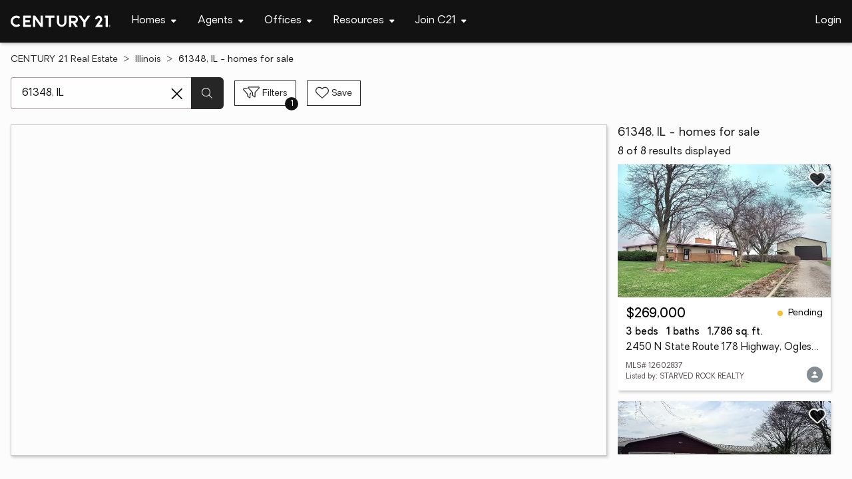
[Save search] (334, 93)
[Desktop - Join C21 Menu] (441, 21)
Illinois (148, 60)
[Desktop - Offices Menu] (288, 21)
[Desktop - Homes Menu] (154, 21)
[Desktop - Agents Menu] (221, 21)
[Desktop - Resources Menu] (364, 21)
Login (828, 20)
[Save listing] (817, 179)
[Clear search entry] (177, 93)
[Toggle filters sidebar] (265, 93)
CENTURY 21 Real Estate (64, 60)
